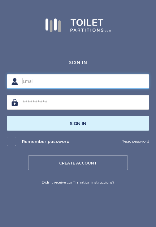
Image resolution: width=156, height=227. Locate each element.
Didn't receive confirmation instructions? (78, 182)
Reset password (135, 141)
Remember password (46, 141)
